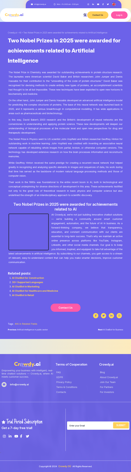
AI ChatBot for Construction (28, 278)
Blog (102, 372)
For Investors (107, 392)
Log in (119, 15)
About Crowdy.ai (109, 377)
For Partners (106, 387)
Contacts (61, 392)
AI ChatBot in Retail (23, 295)
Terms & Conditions (66, 387)
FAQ (58, 372)
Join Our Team (108, 382)
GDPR (59, 377)
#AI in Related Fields (26, 323)
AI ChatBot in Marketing (25, 286)
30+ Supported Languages (27, 282)
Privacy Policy (64, 382)
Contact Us (97, 15)
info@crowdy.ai (40, 4)
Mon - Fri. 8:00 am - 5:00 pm (68, 4)
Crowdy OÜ (64, 466)
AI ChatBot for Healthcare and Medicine (35, 290)
